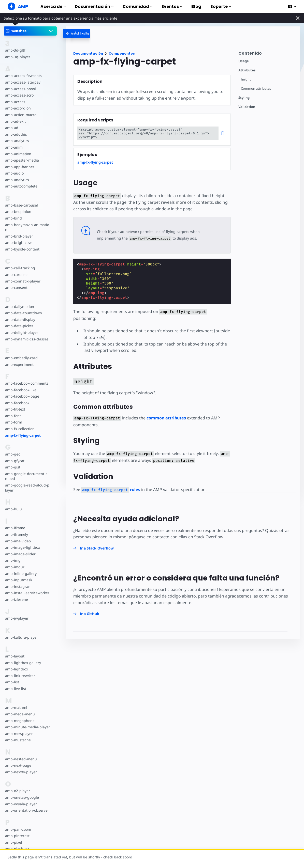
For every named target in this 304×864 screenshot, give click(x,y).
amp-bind (13, 218)
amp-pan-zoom (18, 829)
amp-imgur (14, 566)
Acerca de (53, 6)
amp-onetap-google (21, 797)
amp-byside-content (21, 249)
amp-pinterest (17, 835)
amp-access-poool (20, 88)
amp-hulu (13, 509)
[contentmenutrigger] (266, 54)
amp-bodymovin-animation (26, 227)
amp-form (13, 422)
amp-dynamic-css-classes (26, 339)
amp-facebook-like (20, 389)
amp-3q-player (17, 56)
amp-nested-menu (20, 759)
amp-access (15, 101)
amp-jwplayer (16, 618)
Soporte (220, 6)
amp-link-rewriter (19, 675)
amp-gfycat (14, 460)
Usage (243, 61)
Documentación (94, 6)
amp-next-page (18, 765)
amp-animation (18, 153)
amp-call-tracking (19, 267)
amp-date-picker (19, 325)
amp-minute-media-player (27, 727)
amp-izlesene (16, 599)
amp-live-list (15, 688)
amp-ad (11, 127)
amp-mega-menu (19, 714)
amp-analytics (16, 140)
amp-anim (13, 147)
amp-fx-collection (19, 428)
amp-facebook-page (22, 396)
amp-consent (16, 287)
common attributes (164, 411)
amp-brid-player (18, 236)
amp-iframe (15, 527)
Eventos (172, 6)
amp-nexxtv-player (20, 771)
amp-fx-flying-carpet (23, 435)
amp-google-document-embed (27, 476)
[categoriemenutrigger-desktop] (96, 33)
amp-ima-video (17, 541)
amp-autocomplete (21, 186)
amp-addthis (15, 134)
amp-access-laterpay (22, 82)
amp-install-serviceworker (26, 592)
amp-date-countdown (23, 312)
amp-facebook (17, 402)
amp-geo (12, 454)
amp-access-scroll (20, 95)
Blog (196, 6)
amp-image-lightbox (22, 547)
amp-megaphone (19, 720)
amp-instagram (18, 586)
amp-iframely (16, 534)
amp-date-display (19, 319)
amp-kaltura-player (21, 637)
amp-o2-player (17, 790)
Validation (246, 107)
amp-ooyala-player (20, 804)
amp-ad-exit (15, 121)
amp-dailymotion (19, 306)
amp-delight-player (21, 332)
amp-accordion (17, 108)
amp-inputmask (18, 579)
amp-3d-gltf (15, 50)
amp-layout (14, 656)
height (246, 79)
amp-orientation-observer (26, 810)
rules (109, 483)
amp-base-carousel (21, 205)
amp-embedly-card (21, 357)
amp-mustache (17, 739)
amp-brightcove (18, 242)
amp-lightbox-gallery (22, 662)
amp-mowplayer (18, 733)
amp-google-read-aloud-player (27, 488)
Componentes (122, 53)
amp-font (13, 415)
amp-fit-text (15, 409)
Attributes (247, 70)
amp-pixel (13, 842)
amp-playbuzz (16, 848)
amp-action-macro (20, 114)
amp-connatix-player (22, 281)
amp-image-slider (20, 554)
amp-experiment (19, 364)
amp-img (12, 560)
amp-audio (14, 173)
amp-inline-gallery (20, 573)
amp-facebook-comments (26, 383)
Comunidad (137, 6)
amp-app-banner (19, 166)
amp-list (12, 682)
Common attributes (256, 88)
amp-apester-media (21, 160)
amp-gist (12, 467)
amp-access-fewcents (23, 75)
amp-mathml (16, 707)
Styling (244, 98)
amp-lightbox (16, 669)
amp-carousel (16, 274)
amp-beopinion (18, 211)
